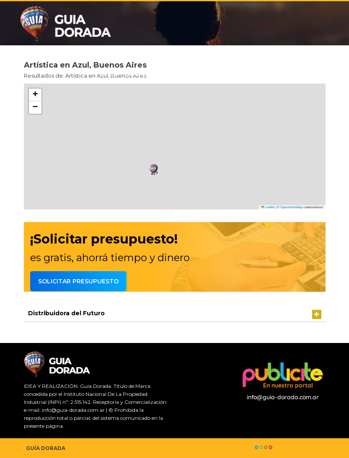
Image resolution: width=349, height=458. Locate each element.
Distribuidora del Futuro (66, 313)
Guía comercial (149, 74)
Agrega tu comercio (294, 74)
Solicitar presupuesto (218, 74)
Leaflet (267, 207)
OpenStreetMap (291, 207)
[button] (153, 170)
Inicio (108, 74)
